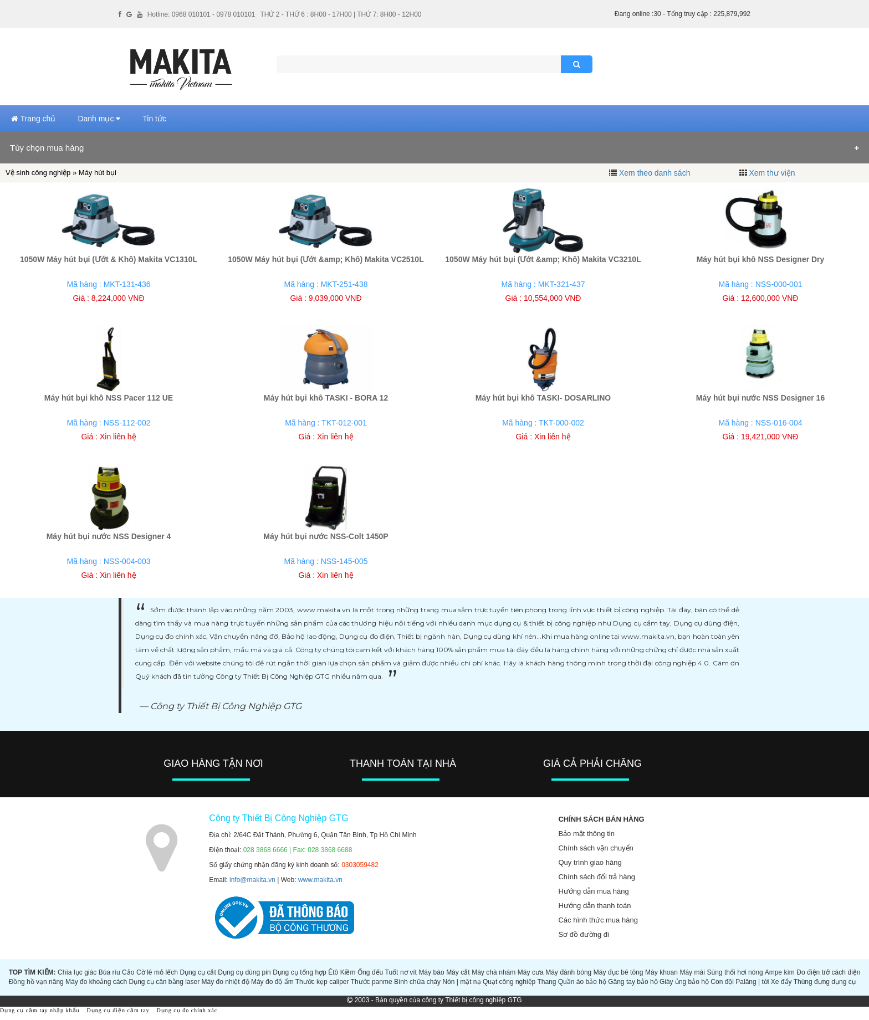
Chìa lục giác (77, 972)
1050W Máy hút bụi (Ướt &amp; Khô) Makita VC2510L (325, 259)
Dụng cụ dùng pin (244, 972)
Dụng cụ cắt (198, 972)
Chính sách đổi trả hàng (596, 877)
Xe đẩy (781, 982)
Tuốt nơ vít (401, 972)
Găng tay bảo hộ (632, 982)
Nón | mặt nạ (461, 982)
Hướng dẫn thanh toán (594, 905)
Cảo (128, 972)
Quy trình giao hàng (589, 862)
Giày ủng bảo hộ (684, 982)
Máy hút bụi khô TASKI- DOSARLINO (543, 397)
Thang (546, 982)
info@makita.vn (252, 880)
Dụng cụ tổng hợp (299, 972)
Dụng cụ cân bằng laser (164, 982)
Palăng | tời (752, 982)
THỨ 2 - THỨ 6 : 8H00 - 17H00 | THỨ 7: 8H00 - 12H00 (340, 14)
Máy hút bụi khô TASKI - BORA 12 (326, 397)
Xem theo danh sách (654, 172)
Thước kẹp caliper (322, 982)
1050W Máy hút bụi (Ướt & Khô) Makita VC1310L (108, 259)
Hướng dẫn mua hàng (593, 891)
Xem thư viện (772, 172)
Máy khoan (661, 972)
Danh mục (99, 118)
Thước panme (371, 982)
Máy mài (692, 972)
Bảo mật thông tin (586, 833)
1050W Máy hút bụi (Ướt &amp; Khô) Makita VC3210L (543, 259)
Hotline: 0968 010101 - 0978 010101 (201, 14)
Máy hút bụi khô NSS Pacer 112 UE (108, 397)
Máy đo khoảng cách (96, 982)
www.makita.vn (320, 880)
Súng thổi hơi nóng (735, 972)
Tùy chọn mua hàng (47, 147)
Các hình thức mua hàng (597, 920)
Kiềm (348, 972)
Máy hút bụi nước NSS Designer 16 (760, 397)
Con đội (722, 982)
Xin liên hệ (118, 436)
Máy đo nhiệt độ (225, 982)
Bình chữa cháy (417, 982)
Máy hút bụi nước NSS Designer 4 (109, 536)
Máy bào (431, 972)
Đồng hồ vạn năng (36, 982)
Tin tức (154, 118)
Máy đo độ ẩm (272, 982)
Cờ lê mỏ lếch (157, 972)
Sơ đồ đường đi (583, 934)
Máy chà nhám (493, 972)
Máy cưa (531, 972)
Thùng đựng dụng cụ (825, 982)
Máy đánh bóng (568, 972)
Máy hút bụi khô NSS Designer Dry (761, 259)
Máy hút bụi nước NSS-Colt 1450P (325, 536)
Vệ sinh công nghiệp (38, 172)
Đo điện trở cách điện (828, 972)
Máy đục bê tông (618, 972)
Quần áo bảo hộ (582, 982)
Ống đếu (370, 972)
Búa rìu (109, 972)
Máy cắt (458, 972)
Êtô (333, 972)
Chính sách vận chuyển (595, 848)
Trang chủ (33, 118)
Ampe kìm (780, 972)
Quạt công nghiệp (509, 982)
